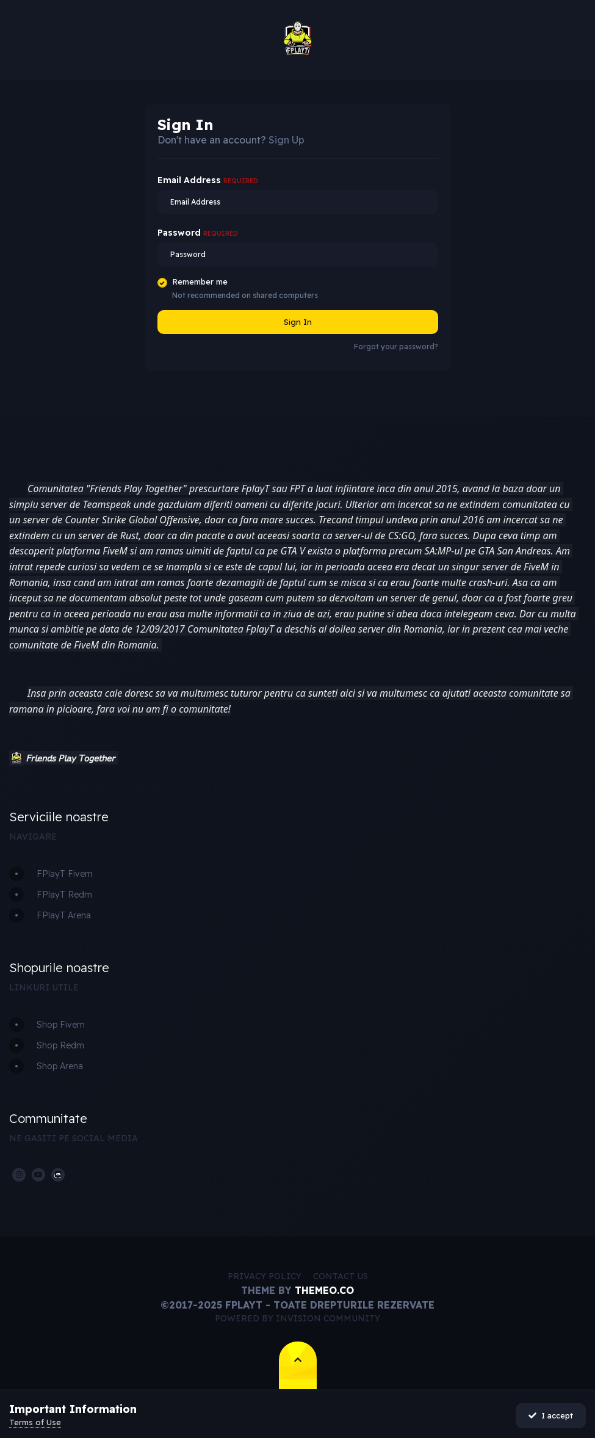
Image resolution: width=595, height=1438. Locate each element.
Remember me (200, 281)
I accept (550, 1415)
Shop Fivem (61, 1024)
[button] (16, 758)
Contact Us (340, 1276)
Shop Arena (60, 1066)
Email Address (207, 180)
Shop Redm (60, 1045)
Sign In (298, 322)
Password (197, 232)
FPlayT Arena (64, 915)
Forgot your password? (396, 346)
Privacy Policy (264, 1276)
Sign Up (287, 140)
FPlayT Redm (64, 894)
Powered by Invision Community (297, 1318)
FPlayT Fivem (65, 873)
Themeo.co (324, 1290)
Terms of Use (35, 1422)
